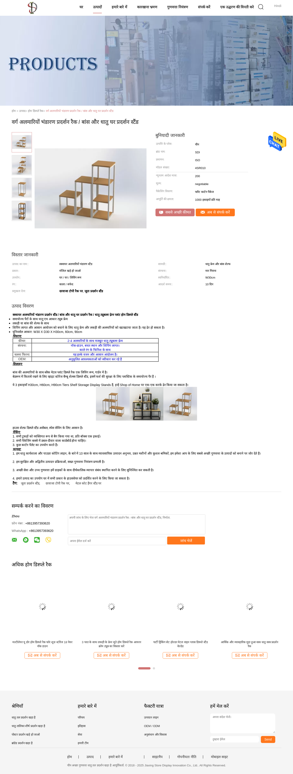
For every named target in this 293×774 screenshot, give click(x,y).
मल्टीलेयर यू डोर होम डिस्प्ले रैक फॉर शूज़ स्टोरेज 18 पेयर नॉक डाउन (42, 644)
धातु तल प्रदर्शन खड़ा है (24, 717)
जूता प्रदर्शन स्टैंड (30, 483)
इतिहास (82, 726)
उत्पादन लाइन (151, 717)
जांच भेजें (186, 541)
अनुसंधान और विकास (155, 734)
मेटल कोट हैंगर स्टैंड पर (88, 483)
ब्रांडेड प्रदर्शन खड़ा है (22, 743)
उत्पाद (90, 756)
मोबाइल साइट (219, 756)
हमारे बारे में (119, 7)
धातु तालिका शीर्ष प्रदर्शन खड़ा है (28, 726)
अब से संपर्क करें (215, 212)
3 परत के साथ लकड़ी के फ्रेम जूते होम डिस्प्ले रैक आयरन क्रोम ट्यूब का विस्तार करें (111, 644)
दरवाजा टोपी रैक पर (57, 483)
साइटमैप (157, 756)
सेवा (80, 734)
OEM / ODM (152, 726)
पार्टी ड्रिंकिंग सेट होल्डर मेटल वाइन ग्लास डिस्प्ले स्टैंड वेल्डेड (180, 644)
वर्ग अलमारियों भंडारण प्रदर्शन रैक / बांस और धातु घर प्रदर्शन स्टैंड (79, 111)
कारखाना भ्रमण (147, 7)
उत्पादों (97, 7)
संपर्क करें (204, 7)
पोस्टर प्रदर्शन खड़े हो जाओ (26, 734)
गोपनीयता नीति (186, 756)
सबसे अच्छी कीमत (175, 212)
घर (81, 7)
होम (69, 756)
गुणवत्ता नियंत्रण (177, 7)
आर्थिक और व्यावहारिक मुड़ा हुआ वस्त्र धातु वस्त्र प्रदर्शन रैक (249, 644)
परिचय (81, 717)
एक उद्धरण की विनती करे (237, 7)
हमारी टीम (83, 743)
